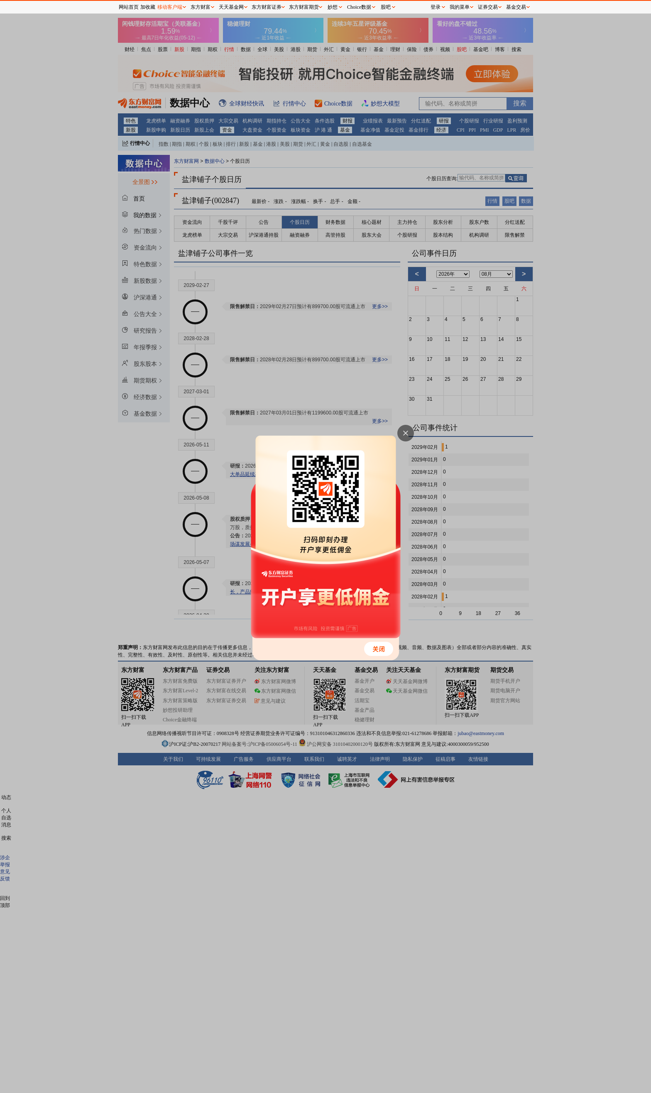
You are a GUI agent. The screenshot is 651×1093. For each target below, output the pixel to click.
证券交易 (488, 7)
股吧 (386, 7)
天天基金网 (231, 7)
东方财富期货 (304, 7)
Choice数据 (359, 7)
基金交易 (516, 7)
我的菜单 (460, 7)
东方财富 (200, 7)
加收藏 (147, 7)
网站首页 (129, 7)
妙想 (333, 7)
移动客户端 (169, 7)
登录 (436, 7)
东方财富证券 (266, 7)
